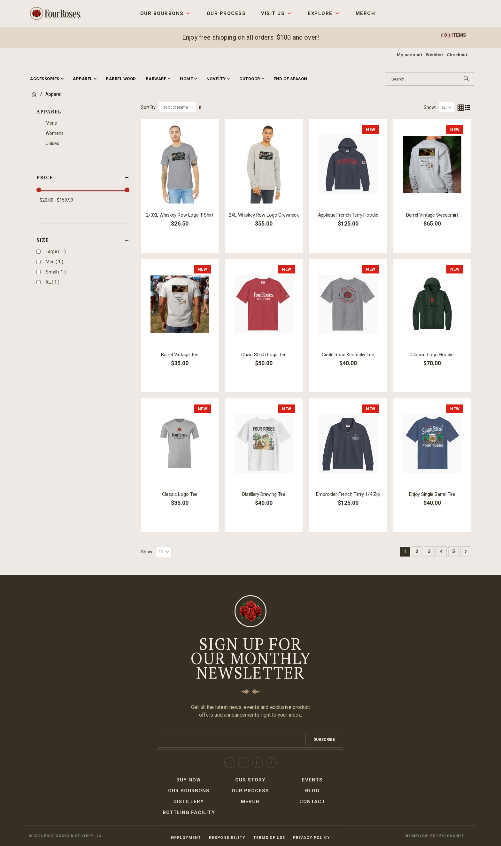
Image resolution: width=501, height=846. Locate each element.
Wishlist (434, 54)
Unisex (52, 143)
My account (409, 54)
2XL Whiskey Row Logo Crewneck (264, 215)
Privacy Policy (311, 837)
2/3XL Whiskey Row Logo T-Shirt (180, 215)
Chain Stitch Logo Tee (264, 354)
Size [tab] (82, 240)
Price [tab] (82, 177)
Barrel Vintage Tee (180, 354)
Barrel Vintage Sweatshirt (432, 215)
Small (56, 271)
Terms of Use (269, 837)
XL (53, 282)
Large (56, 251)
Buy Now (188, 779)
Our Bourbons (162, 13)
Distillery (188, 801)
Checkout (457, 54)
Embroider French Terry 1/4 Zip (349, 494)
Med (55, 261)
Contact (312, 801)
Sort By (149, 107)
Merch (365, 13)
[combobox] (429, 79)
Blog (312, 790)
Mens (51, 123)
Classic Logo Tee (180, 494)
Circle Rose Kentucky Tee (348, 354)
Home (33, 94)
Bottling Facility (189, 812)
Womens (55, 133)
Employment (186, 837)
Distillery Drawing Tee (264, 494)
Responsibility (227, 837)
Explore (320, 13)
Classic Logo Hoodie (432, 354)
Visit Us (273, 13)
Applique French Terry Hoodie (348, 215)
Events (312, 779)
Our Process (226, 13)
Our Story (250, 779)
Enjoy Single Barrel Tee (432, 494)
